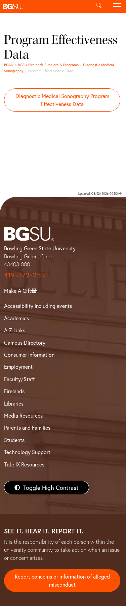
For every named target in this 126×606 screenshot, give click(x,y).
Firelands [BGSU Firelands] (14, 391)
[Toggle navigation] (117, 6)
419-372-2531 (26, 274)
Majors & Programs (63, 64)
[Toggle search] (99, 6)
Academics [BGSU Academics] (16, 318)
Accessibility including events (38, 305)
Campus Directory (24, 342)
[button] (45, 6)
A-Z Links (14, 330)
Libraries (14, 403)
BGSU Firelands (30, 64)
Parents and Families (27, 427)
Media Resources (23, 415)
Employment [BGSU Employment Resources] (18, 366)
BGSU (8, 64)
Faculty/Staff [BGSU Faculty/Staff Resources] (19, 378)
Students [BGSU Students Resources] (14, 439)
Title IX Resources (24, 464)
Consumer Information (29, 354)
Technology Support (27, 451)
